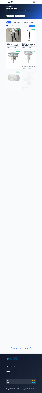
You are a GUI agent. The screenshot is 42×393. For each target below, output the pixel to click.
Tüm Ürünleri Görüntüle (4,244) (21, 350)
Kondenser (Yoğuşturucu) (29, 22)
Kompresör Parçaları (17, 22)
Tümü (8, 22)
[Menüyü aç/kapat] (34, 2)
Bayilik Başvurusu (19, 15)
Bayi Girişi (10, 15)
